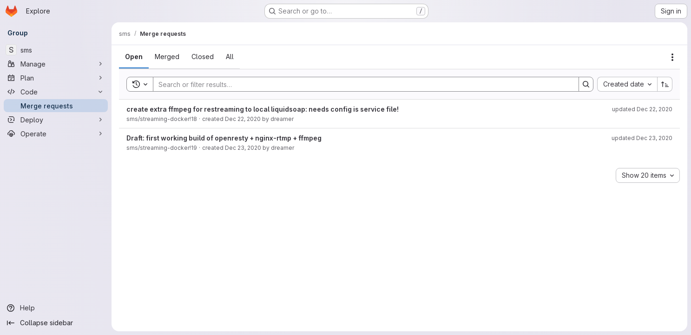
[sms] (56, 49)
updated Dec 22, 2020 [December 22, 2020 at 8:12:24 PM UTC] (642, 109)
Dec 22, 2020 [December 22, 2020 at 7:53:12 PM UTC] (243, 118)
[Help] (56, 308)
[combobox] (627, 84)
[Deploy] (56, 119)
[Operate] (56, 133)
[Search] (361, 84)
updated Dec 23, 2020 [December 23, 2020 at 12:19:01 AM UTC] (642, 137)
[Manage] (56, 63)
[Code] (56, 91)
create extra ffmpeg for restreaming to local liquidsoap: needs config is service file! (262, 109)
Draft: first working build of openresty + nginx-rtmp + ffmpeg (224, 138)
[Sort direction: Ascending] (665, 84)
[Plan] (56, 77)
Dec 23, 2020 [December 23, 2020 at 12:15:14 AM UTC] (243, 147)
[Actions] (672, 57)
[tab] (134, 56)
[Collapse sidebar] (56, 322)
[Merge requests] (56, 105)
